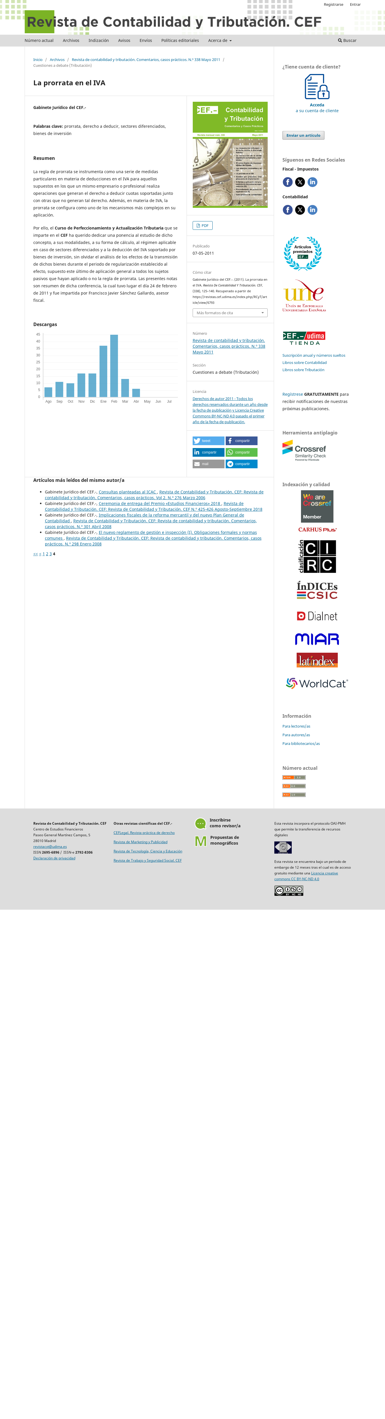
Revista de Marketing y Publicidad (140, 841)
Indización (99, 40)
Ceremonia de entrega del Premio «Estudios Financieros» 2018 (160, 503)
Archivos (71, 40)
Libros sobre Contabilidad (304, 362)
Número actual (39, 40)
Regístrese (292, 394)
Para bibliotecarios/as (301, 743)
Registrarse (333, 4)
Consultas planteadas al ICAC (128, 492)
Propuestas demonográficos (224, 840)
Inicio (38, 59)
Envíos (146, 40)
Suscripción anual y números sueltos (313, 355)
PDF (205, 225)
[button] (209, 440)
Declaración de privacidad (54, 858)
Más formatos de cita (215, 312)
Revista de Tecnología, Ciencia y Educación (148, 851)
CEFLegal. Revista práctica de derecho (144, 832)
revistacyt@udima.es (50, 846)
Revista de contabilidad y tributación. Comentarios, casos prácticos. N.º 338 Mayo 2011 (146, 59)
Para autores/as (296, 734)
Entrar (355, 4)
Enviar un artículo (303, 135)
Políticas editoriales (180, 40)
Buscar (347, 40)
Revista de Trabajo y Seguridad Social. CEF (148, 860)
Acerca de (218, 40)
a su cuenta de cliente (317, 104)
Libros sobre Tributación (303, 369)
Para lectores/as (296, 726)
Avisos (124, 40)
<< (35, 553)
